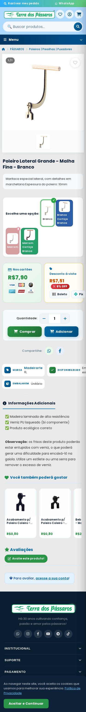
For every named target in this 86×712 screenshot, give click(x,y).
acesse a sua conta (52, 578)
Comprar (25, 331)
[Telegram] (58, 634)
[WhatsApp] (18, 634)
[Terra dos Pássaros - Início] (29, 14)
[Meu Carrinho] (79, 14)
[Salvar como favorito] (75, 62)
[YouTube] (48, 634)
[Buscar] (78, 26)
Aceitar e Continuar (26, 703)
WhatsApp (64, 3)
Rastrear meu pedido (21, 3)
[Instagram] (28, 634)
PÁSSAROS (17, 49)
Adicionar (61, 331)
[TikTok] (68, 634)
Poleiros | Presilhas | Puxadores (50, 49)
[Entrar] (69, 14)
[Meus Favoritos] (60, 14)
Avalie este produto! (26, 558)
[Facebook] (38, 634)
